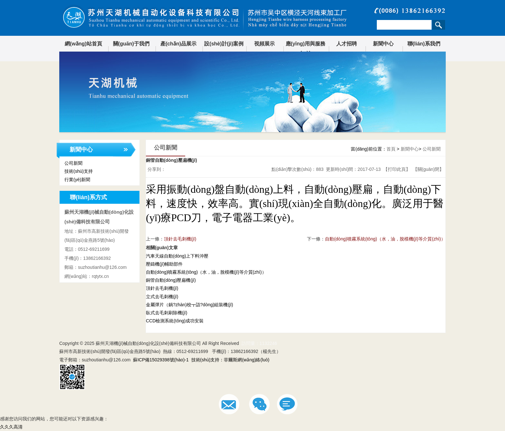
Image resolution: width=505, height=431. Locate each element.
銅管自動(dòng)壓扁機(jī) (171, 280)
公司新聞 (432, 149)
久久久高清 (11, 426)
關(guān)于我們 (131, 43)
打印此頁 (397, 169)
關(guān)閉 (428, 169)
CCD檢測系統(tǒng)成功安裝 (175, 320)
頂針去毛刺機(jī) (180, 238)
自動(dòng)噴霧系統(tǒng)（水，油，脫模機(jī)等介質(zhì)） (206, 272)
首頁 (390, 149)
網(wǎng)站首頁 (83, 43)
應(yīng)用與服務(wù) (306, 48)
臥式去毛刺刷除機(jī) (166, 312)
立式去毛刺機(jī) (162, 296)
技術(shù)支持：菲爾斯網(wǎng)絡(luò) (230, 359)
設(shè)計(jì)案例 (223, 43)
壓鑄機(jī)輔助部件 (164, 264)
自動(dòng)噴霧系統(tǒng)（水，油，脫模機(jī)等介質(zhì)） (385, 238)
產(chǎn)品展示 (178, 43)
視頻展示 (264, 43)
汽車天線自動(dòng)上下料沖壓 (177, 256)
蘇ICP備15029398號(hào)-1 (161, 359)
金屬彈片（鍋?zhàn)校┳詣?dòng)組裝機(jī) (189, 304)
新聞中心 (383, 43)
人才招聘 (346, 43)
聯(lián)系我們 (423, 43)
